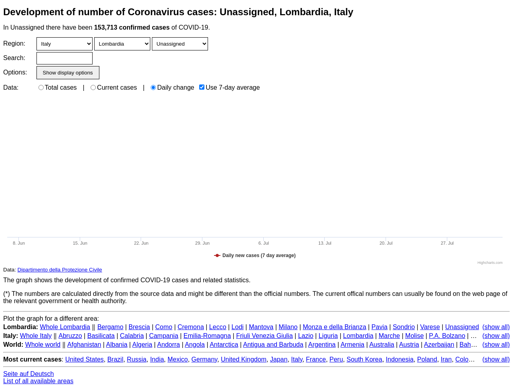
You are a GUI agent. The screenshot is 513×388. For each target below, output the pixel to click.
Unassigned (462, 327)
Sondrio (404, 327)
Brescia (139, 327)
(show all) (496, 327)
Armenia (353, 344)
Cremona (191, 327)
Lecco (217, 327)
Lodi (238, 327)
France (316, 359)
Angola (195, 344)
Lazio (305, 335)
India (157, 359)
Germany (205, 359)
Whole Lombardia (65, 327)
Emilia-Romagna (207, 335)
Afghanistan (84, 344)
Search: (14, 57)
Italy (296, 359)
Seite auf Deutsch (28, 373)
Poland (427, 359)
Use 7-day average (229, 87)
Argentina (322, 344)
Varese (430, 327)
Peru (336, 359)
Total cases (57, 87)
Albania (116, 344)
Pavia (380, 327)
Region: (14, 43)
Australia (381, 344)
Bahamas (473, 344)
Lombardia (358, 335)
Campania (163, 335)
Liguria (328, 335)
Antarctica (224, 344)
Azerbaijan (439, 344)
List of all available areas (38, 381)
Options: (15, 72)
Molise (414, 335)
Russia (137, 359)
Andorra (168, 344)
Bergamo (110, 327)
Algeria (142, 344)
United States (84, 359)
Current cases (114, 87)
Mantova (261, 327)
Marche (389, 335)
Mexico (178, 359)
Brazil (115, 359)
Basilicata (101, 335)
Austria (409, 344)
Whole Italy (36, 335)
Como (163, 327)
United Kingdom (244, 359)
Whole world (43, 344)
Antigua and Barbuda (273, 344)
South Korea (364, 359)
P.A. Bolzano (447, 335)
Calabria (132, 335)
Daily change (172, 87)
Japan (279, 359)
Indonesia (400, 359)
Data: (10, 87)
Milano (288, 327)
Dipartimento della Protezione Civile (60, 270)
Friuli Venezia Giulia (264, 335)
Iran (446, 359)
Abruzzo (70, 335)
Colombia (469, 359)
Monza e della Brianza (334, 327)
